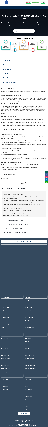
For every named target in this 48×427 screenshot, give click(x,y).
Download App (43, 2)
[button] (24, 188)
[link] (24, 38)
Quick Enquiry (28, 2)
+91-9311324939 (36, 2)
